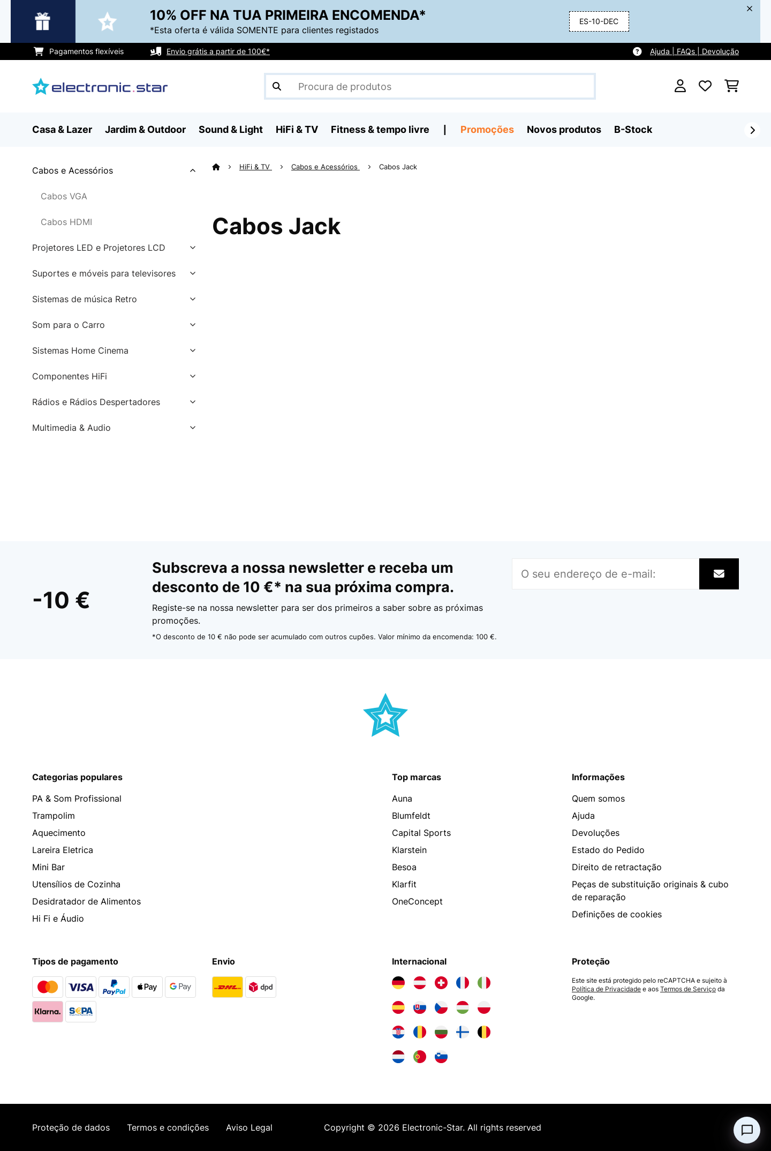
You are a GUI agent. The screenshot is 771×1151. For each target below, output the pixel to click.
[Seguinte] (752, 130)
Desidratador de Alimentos (86, 901)
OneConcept (417, 901)
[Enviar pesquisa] (277, 86)
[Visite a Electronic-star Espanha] (398, 1007)
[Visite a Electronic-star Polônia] (484, 1007)
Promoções (487, 129)
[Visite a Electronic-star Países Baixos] (398, 1056)
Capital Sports (421, 832)
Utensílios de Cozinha (76, 884)
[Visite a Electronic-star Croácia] (398, 1032)
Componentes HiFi (69, 376)
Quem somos (598, 798)
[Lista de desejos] (705, 86)
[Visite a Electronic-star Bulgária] (441, 1032)
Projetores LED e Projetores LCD (98, 247)
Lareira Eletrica (62, 849)
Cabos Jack (399, 166)
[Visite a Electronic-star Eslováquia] (419, 1007)
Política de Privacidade (606, 989)
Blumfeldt (411, 815)
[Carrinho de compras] (731, 86)
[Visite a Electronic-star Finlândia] (462, 1032)
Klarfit (404, 884)
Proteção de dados (71, 1127)
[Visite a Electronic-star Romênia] (419, 1032)
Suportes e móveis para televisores (104, 273)
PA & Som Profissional (77, 798)
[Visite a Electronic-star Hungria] (462, 1007)
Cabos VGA (64, 196)
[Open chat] (747, 1130)
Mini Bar (48, 867)
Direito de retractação (617, 867)
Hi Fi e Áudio (58, 918)
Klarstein (409, 849)
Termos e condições (168, 1127)
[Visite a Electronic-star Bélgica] (484, 1032)
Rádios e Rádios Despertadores (96, 402)
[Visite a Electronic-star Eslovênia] (441, 1056)
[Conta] (680, 86)
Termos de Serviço (688, 989)
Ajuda (583, 815)
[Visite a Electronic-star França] (462, 982)
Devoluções (595, 832)
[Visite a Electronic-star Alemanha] (398, 982)
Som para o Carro (68, 324)
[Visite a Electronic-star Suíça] (441, 982)
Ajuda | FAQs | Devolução (694, 51)
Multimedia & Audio (71, 427)
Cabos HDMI (66, 221)
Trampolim (53, 815)
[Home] (225, 166)
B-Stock (633, 129)
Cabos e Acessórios (72, 170)
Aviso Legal (249, 1127)
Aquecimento (59, 832)
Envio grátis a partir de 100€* (218, 51)
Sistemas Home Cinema (80, 350)
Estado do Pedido (608, 849)
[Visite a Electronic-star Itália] (484, 982)
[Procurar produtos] (430, 86)
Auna (402, 798)
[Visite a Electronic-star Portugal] (419, 1056)
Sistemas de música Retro (84, 299)
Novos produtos (564, 129)
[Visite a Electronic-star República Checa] (441, 1007)
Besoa (404, 867)
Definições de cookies (617, 914)
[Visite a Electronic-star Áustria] (419, 982)
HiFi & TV (255, 166)
